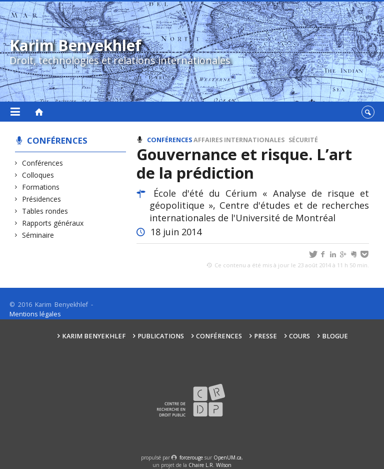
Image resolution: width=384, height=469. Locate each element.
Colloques (38, 175)
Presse (265, 336)
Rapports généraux (53, 223)
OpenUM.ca (228, 457)
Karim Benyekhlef (94, 336)
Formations (41, 187)
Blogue (335, 336)
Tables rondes (45, 211)
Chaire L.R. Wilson (210, 464)
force (191, 457)
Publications (161, 336)
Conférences (57, 140)
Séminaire (38, 235)
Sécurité (303, 140)
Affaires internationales (239, 140)
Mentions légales (35, 314)
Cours (299, 336)
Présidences (41, 199)
